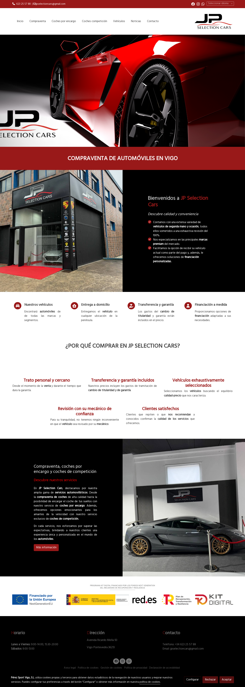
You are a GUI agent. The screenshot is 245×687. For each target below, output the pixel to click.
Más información (46, 547)
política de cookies (149, 682)
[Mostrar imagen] (122, 595)
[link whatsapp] (203, 4)
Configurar (192, 679)
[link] (213, 21)
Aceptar (227, 679)
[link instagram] (198, 4)
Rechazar (210, 679)
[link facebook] (193, 4)
